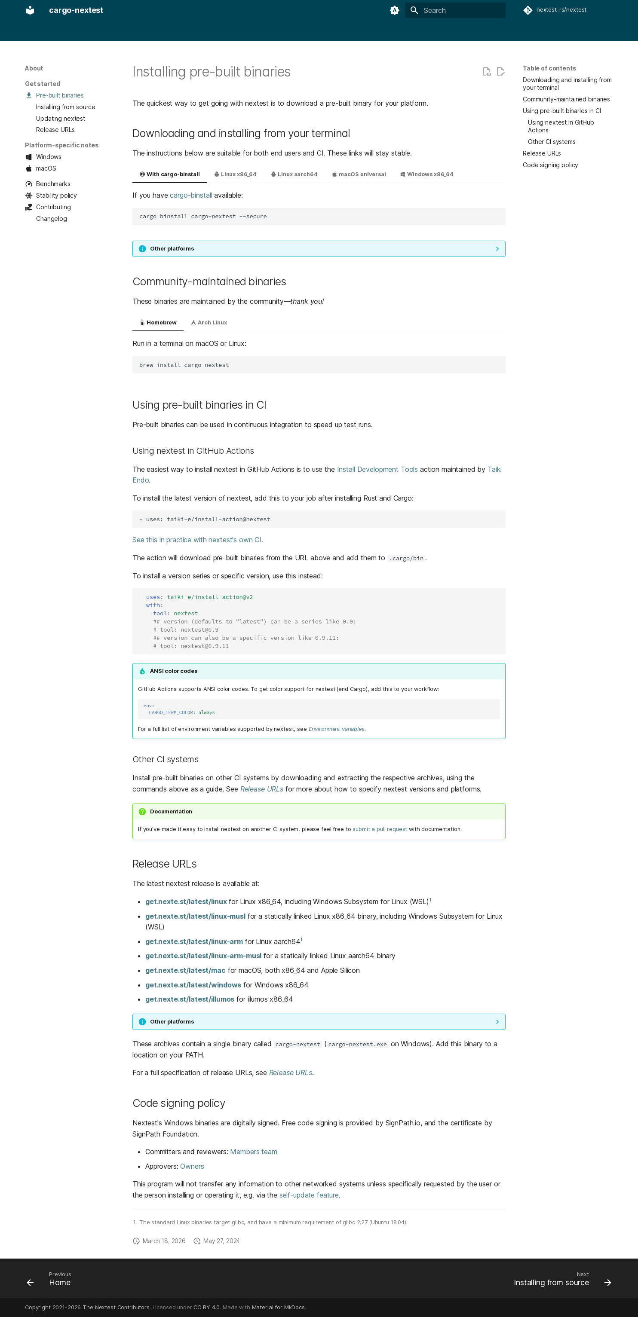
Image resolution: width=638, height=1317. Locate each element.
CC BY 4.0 (206, 1307)
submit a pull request (380, 829)
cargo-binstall (191, 195)
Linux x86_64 (235, 174)
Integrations (172, 31)
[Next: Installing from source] (559, 1281)
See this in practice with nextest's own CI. (197, 539)
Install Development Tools (377, 469)
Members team (253, 1151)
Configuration (126, 31)
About (60, 31)
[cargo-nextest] (30, 10)
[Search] (455, 10)
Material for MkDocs (278, 1307)
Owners (192, 1166)
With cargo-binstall (169, 174)
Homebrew (158, 322)
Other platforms (172, 248)
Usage (88, 31)
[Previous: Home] (52, 1281)
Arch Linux (208, 322)
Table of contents (550, 68)
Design (209, 31)
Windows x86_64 (427, 174)
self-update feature (309, 1195)
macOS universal (358, 174)
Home (33, 31)
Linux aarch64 (293, 174)
